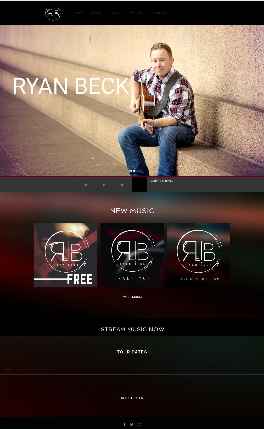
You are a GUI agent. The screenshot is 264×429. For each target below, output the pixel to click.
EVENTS (138, 13)
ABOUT (97, 13)
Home (78, 13)
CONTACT (162, 13)
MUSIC (117, 13)
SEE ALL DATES (132, 398)
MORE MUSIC (132, 297)
